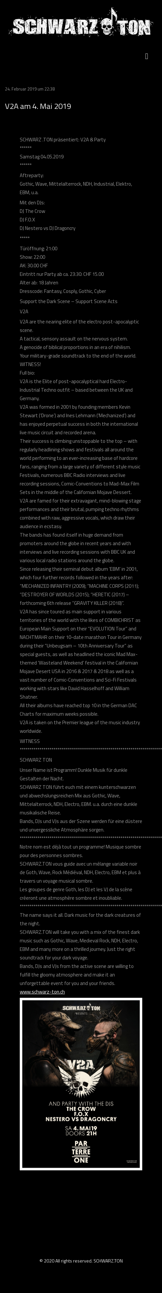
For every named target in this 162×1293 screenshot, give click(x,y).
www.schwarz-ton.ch (42, 991)
